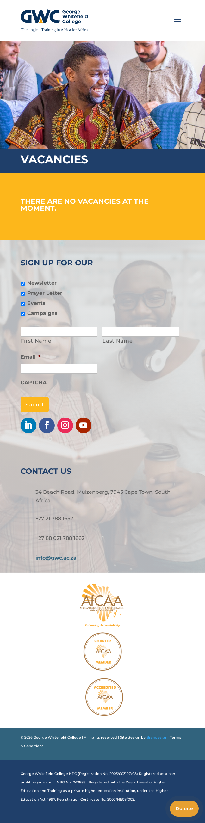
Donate (184, 808)
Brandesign (156, 737)
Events (36, 303)
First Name (36, 341)
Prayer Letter (44, 293)
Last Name (117, 341)
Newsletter (42, 283)
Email (30, 357)
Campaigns (42, 313)
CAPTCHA (34, 383)
